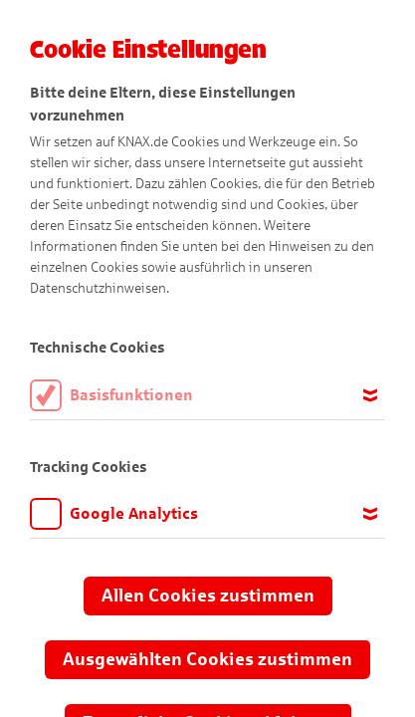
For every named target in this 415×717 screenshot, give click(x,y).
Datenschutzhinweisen (98, 288)
